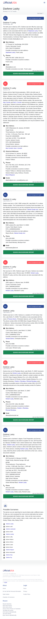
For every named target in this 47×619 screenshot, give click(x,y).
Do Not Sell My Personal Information (12, 591)
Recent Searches (7, 604)
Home (4, 588)
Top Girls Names (7, 613)
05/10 (10, 607)
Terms (24, 588)
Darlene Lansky (8, 534)
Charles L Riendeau (20, 381)
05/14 (7, 605)
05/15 (4, 605)
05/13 (10, 605)
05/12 (4, 607)
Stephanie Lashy (33, 31)
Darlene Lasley (8, 524)
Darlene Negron (8, 550)
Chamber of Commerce (9, 597)
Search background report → (35, 18)
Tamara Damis (12, 319)
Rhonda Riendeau (32, 381)
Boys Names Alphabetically (9, 615)
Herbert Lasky (34, 273)
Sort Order (39, 13)
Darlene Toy (7, 558)
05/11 (7, 607)
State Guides (6, 594)
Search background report (23, 73)
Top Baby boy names (8, 610)
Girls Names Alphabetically (9, 612)
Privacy (25, 591)
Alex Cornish (6, 102)
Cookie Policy (26, 594)
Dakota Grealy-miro (32, 209)
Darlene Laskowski (9, 529)
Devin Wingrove (10, 175)
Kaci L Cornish (17, 102)
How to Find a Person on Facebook (11, 608)
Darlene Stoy (8, 555)
